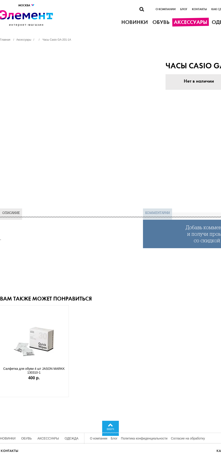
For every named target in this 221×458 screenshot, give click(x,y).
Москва (26, 5)
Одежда (71, 438)
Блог (183, 9)
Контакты (199, 9)
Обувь (26, 438)
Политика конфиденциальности (144, 438)
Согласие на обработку (188, 438)
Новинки (8, 438)
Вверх (110, 429)
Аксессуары (48, 438)
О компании (166, 9)
